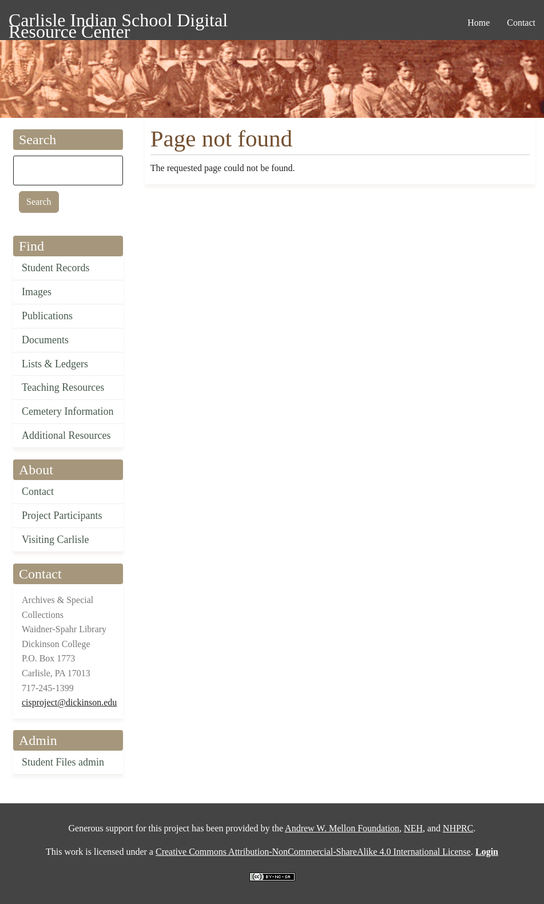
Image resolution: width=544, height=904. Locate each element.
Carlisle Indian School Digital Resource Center (118, 22)
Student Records (56, 267)
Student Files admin (63, 762)
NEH (413, 828)
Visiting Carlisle (55, 539)
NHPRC (458, 828)
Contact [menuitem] (521, 22)
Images (36, 292)
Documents (45, 340)
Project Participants (62, 515)
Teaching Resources (63, 387)
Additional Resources (66, 435)
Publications (47, 316)
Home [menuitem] (478, 22)
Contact (38, 491)
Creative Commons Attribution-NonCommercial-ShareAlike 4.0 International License (313, 852)
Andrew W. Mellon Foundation (342, 828)
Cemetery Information (67, 411)
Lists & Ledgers (55, 364)
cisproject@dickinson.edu (69, 702)
